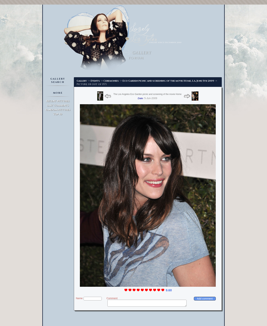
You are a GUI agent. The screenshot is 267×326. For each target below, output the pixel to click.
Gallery (82, 81)
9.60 (169, 290)
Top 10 (57, 114)
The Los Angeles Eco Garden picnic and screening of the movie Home (147, 94)
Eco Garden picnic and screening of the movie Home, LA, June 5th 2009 (168, 81)
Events (95, 81)
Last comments (58, 105)
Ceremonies (111, 81)
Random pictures (57, 110)
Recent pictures (57, 101)
